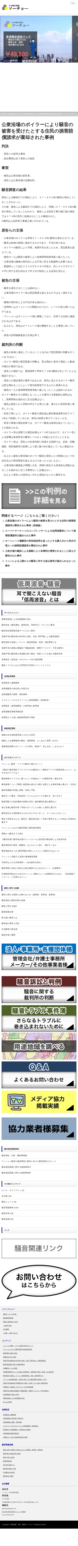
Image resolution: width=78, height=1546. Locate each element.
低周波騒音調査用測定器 (12, 711)
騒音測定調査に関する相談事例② (16, 1173)
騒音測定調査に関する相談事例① (16, 1167)
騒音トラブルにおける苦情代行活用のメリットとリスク (26, 665)
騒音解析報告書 (8, 1318)
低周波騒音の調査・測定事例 (14, 694)
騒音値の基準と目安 (10, 923)
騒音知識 (5, 1219)
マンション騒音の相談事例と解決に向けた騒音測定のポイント (29, 1161)
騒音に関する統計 (9, 906)
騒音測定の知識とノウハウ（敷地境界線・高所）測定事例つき (29, 642)
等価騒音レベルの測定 (10, 1368)
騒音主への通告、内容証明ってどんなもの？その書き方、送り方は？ (32, 796)
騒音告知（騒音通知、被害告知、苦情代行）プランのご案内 (28, 625)
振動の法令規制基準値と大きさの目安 (18, 735)
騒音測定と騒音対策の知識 (13, 900)
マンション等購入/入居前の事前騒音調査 (19, 856)
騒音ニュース (7, 1202)
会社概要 (6, 1329)
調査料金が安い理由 (9, 1357)
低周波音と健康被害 (10, 683)
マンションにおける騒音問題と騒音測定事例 (21, 828)
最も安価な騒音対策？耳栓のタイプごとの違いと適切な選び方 (29, 807)
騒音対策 (5, 1213)
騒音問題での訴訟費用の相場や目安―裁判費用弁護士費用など (29, 801)
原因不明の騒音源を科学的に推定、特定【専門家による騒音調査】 (31, 636)
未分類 (4, 1196)
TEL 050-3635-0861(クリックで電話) (14, 1511)
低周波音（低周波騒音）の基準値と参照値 (20, 706)
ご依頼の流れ (7, 1325)
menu (73, 3)
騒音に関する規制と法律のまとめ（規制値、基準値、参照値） (29, 894)
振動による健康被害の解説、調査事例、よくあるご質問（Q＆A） (30, 740)
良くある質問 (7, 1402)
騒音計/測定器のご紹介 (10, 1322)
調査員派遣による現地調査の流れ (16, 619)
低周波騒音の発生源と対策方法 (15, 688)
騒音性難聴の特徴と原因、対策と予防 (18, 790)
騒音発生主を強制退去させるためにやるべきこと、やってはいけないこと (34, 813)
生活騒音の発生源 (9, 929)
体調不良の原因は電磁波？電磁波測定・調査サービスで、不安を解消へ (33, 648)
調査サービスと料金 (10, 1314)
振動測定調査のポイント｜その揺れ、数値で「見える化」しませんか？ (33, 746)
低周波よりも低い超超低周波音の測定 (18, 717)
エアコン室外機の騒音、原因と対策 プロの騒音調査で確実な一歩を (25, 1379)
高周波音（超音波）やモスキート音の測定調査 (22, 659)
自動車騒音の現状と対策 (11, 1394)
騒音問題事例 (7, 1207)
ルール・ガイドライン (11, 1190)
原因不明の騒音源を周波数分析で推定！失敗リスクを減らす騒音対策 (32, 654)
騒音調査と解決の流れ (10, 1353)
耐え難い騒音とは (9, 917)
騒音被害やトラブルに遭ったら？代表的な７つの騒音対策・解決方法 (32, 778)
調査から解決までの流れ (12, 833)
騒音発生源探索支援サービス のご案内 (18, 631)
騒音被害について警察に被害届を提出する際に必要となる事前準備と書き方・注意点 (39, 784)
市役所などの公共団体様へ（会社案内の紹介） (22, 862)
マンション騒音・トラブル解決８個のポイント (22, 764)
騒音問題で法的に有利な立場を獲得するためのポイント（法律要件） (32, 868)
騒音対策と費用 (8, 935)
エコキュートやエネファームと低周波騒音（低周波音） (26, 700)
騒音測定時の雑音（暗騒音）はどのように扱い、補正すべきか (29, 845)
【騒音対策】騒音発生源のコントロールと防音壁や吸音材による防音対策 (34, 839)
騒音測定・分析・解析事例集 (14, 1155)
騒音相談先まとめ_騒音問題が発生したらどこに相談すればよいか (31, 851)
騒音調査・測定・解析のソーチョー (22, 1524)
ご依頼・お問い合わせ (10, 1333)
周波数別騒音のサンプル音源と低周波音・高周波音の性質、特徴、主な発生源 (28, 1372)
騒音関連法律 (7, 912)
